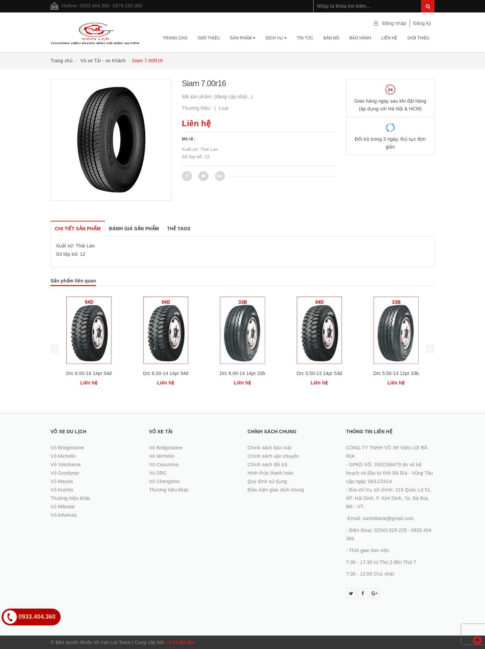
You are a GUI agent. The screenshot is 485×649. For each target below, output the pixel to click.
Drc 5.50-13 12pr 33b (396, 373)
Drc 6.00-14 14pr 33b (242, 373)
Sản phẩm (242, 38)
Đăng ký (422, 23)
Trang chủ (175, 38)
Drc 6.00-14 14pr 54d (165, 373)
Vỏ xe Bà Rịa (180, 642)
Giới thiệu (209, 38)
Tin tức (305, 38)
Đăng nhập (394, 23)
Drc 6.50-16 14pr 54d (88, 373)
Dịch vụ (276, 38)
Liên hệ (389, 38)
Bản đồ (331, 38)
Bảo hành (360, 38)
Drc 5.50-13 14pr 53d (319, 373)
